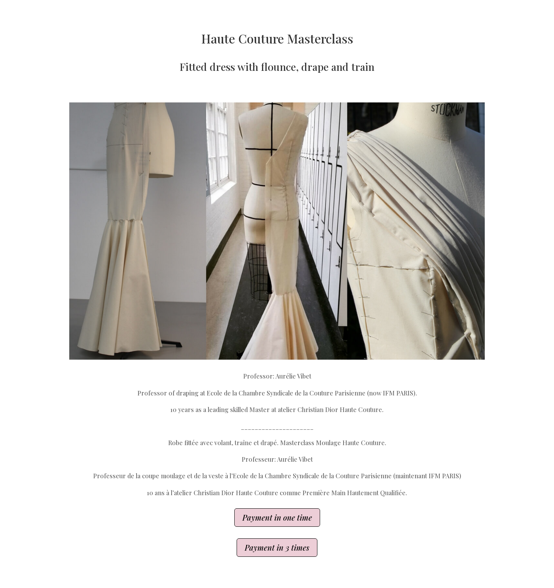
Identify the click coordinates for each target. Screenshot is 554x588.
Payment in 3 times (277, 547)
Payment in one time (277, 517)
